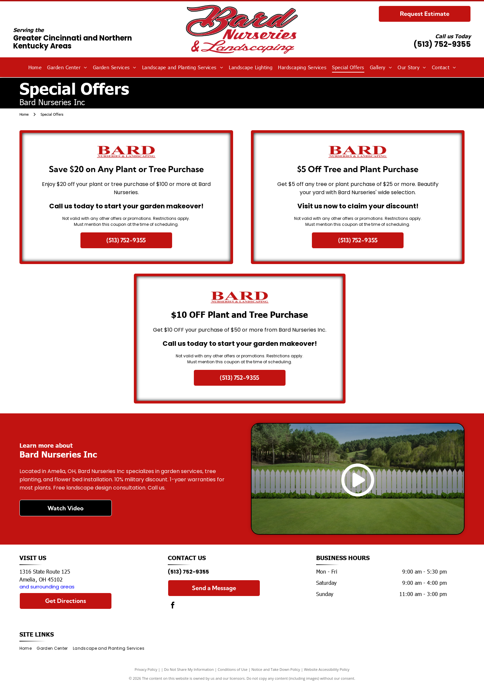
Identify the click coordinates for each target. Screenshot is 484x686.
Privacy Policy (146, 669)
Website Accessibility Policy (326, 669)
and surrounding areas (47, 586)
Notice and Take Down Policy (276, 669)
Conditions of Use (233, 669)
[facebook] (173, 606)
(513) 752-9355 (442, 44)
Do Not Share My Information (189, 669)
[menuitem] (35, 67)
